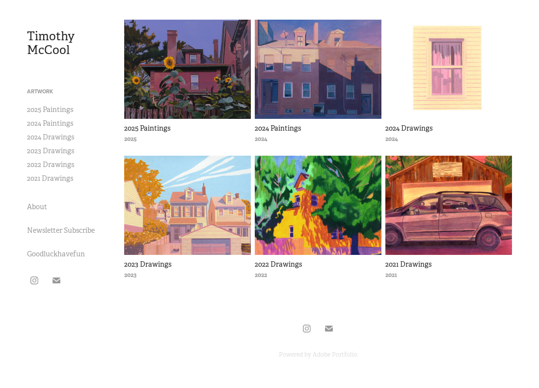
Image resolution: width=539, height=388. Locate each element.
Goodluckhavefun (56, 253)
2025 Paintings (50, 109)
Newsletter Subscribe (61, 230)
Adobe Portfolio (335, 355)
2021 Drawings (50, 178)
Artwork (40, 91)
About (37, 206)
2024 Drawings (50, 137)
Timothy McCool (52, 43)
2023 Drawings (50, 150)
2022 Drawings (50, 164)
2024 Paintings (50, 123)
